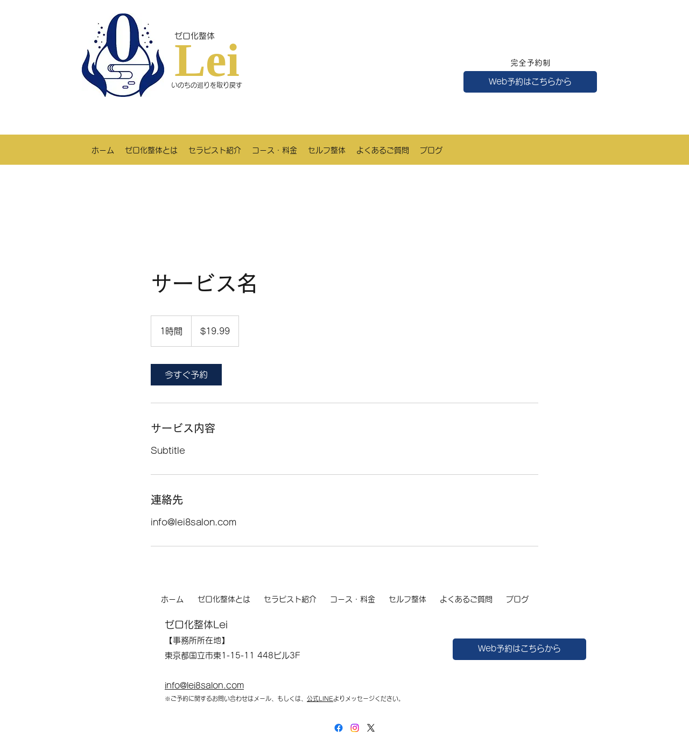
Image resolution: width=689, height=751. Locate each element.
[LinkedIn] (354, 727)
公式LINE (320, 698)
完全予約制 (530, 63)
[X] (370, 727)
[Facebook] (338, 727)
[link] (186, 374)
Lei (207, 60)
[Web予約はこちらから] (530, 82)
